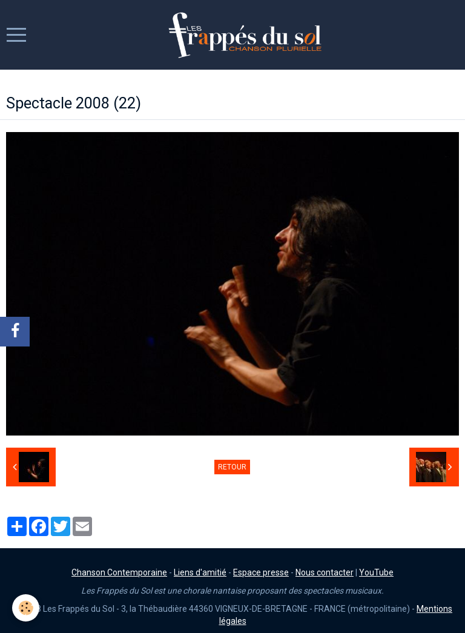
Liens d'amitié (200, 572)
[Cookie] (25, 607)
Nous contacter (324, 572)
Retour (232, 467)
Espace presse (261, 572)
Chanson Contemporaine (119, 572)
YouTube (376, 572)
